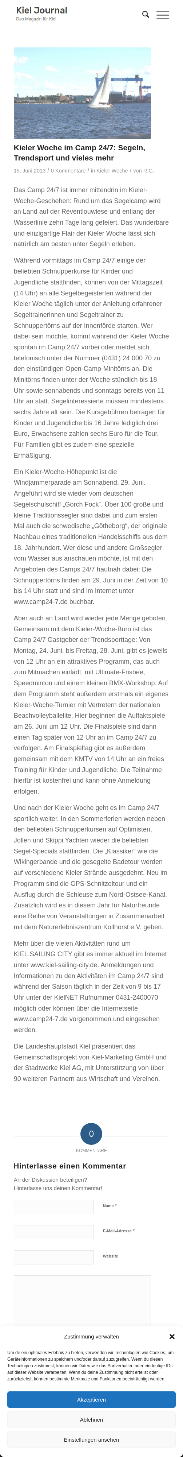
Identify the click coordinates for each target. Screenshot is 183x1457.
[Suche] (142, 14)
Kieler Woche (112, 171)
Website (110, 1256)
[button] (172, 1336)
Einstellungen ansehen (91, 1440)
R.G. (148, 171)
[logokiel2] (76, 14)
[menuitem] (142, 14)
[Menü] (159, 14)
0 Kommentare (68, 171)
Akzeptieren (91, 1399)
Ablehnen (91, 1420)
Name (110, 1205)
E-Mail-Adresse (119, 1230)
